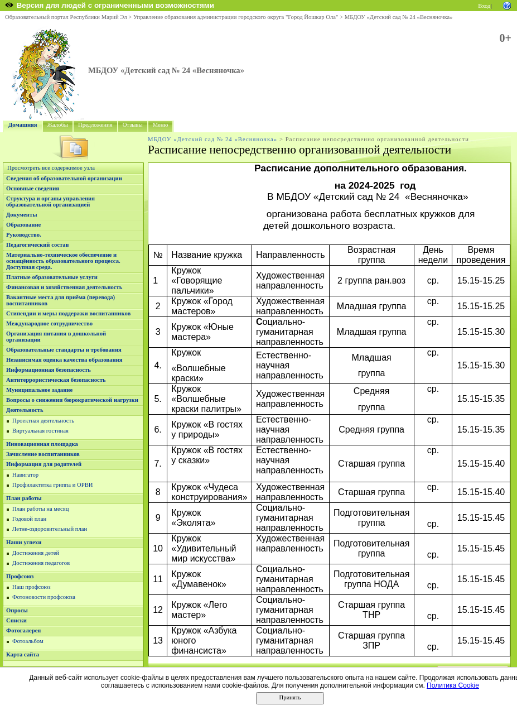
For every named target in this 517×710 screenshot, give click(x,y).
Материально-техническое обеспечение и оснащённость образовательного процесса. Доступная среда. (63, 261)
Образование (23, 225)
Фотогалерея (23, 630)
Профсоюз (19, 576)
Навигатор (25, 475)
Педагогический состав (37, 245)
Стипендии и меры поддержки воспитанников (68, 313)
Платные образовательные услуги (52, 277)
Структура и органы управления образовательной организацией (50, 201)
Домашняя (22, 125)
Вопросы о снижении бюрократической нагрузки (72, 400)
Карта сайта (22, 654)
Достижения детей (35, 553)
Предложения (95, 125)
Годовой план (29, 519)
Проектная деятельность (43, 421)
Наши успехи (23, 542)
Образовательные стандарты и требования (64, 350)
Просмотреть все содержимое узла (51, 168)
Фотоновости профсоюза (43, 597)
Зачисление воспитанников (43, 454)
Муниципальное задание (39, 390)
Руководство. (23, 235)
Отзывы (133, 125)
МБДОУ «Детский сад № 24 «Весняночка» (399, 17)
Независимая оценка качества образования (64, 360)
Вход (484, 6)
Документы (21, 215)
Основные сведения (32, 188)
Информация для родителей (43, 464)
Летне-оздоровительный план (49, 529)
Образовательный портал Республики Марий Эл (66, 17)
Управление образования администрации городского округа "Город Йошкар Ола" (236, 17)
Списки (16, 620)
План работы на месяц (40, 509)
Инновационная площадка (42, 444)
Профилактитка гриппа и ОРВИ (52, 485)
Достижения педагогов (41, 563)
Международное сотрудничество (49, 323)
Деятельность (25, 410)
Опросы (17, 610)
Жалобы (57, 125)
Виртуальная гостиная (40, 431)
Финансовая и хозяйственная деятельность (64, 287)
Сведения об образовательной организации (64, 178)
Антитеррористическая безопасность (56, 380)
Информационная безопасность (48, 370)
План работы (24, 498)
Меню (160, 125)
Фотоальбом (28, 641)
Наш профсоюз (31, 587)
